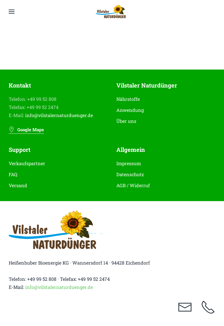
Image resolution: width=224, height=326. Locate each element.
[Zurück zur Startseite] (112, 11)
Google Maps (26, 129)
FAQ (13, 174)
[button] (11, 11)
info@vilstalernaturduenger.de (59, 115)
